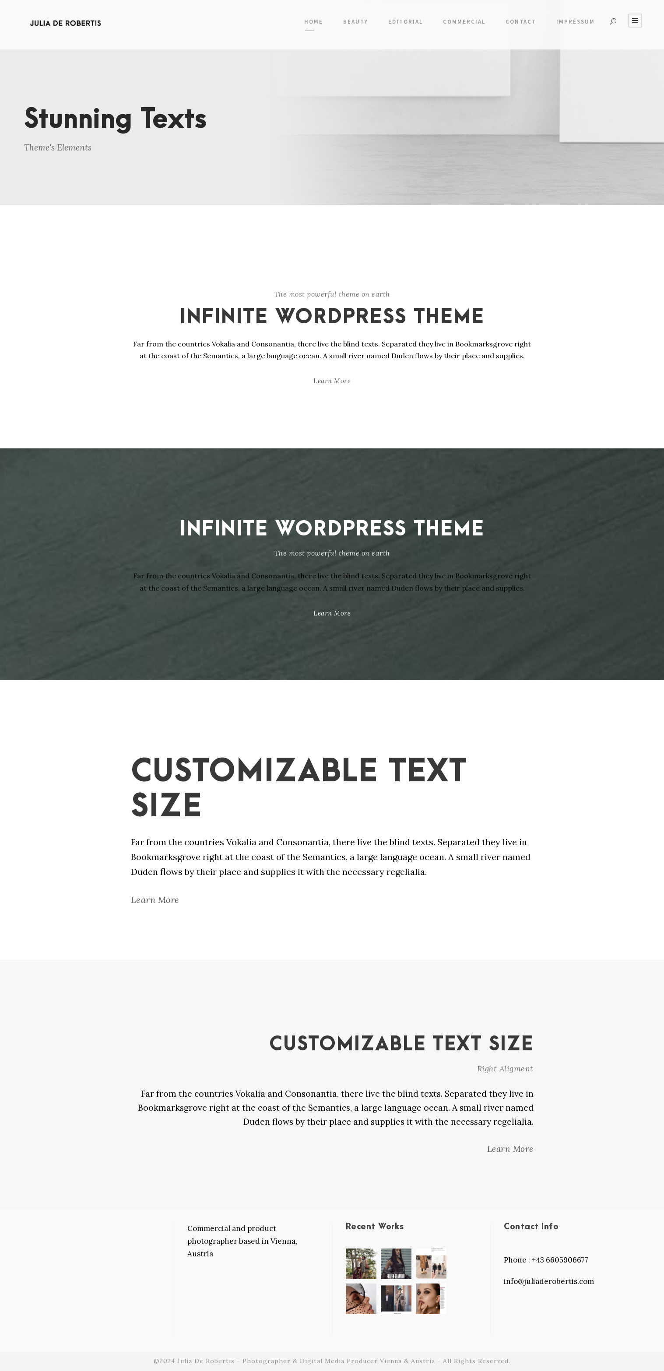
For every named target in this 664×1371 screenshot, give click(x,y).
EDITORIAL (405, 21)
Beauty (355, 21)
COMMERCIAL (464, 21)
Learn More (332, 381)
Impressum (575, 21)
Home (313, 21)
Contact (521, 21)
